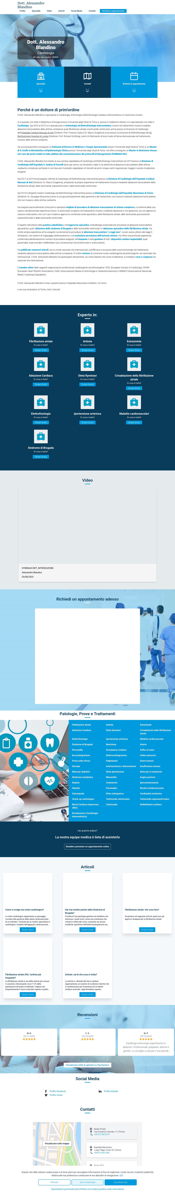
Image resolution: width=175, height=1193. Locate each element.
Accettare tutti (120, 1182)
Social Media (76, 11)
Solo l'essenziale (87, 1182)
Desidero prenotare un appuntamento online (87, 846)
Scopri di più (41, 350)
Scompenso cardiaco (116, 750)
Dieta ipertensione (115, 771)
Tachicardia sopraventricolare (154, 799)
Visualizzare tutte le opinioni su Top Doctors (87, 1065)
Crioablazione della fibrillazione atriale (155, 732)
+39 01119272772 (102, 1134)
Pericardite (77, 750)
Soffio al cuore (147, 750)
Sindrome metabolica (82, 777)
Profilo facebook (58, 1091)
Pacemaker (111, 788)
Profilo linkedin (111, 1091)
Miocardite (111, 777)
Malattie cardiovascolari (152, 739)
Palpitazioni (112, 761)
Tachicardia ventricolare (118, 799)
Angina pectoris (147, 777)
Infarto (143, 744)
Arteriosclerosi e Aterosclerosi (121, 766)
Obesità (76, 788)
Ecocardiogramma (81, 755)
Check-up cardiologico (83, 799)
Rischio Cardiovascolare (152, 788)
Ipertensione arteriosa (117, 739)
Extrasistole (146, 724)
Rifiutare (54, 1182)
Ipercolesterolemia (149, 782)
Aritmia (109, 724)
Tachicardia (111, 804)
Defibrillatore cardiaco (151, 804)
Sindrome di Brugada (82, 744)
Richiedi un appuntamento (113, 11)
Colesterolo (111, 782)
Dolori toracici (147, 761)
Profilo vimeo (56, 1095)
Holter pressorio (148, 755)
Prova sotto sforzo (81, 761)
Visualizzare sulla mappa (57, 1143)
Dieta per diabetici (81, 771)
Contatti (92, 11)
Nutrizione (111, 744)
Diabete (76, 782)
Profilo (22, 11)
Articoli (61, 11)
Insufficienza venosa (150, 766)
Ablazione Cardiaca (81, 730)
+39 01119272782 (102, 1153)
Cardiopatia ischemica (151, 793)
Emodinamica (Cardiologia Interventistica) (85, 815)
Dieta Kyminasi (113, 730)
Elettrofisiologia (80, 739)
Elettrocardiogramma (116, 755)
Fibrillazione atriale (81, 724)
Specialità (36, 11)
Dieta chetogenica (115, 793)
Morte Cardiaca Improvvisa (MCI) (85, 806)
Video (49, 11)
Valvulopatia (78, 793)
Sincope (76, 766)
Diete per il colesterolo (151, 771)
